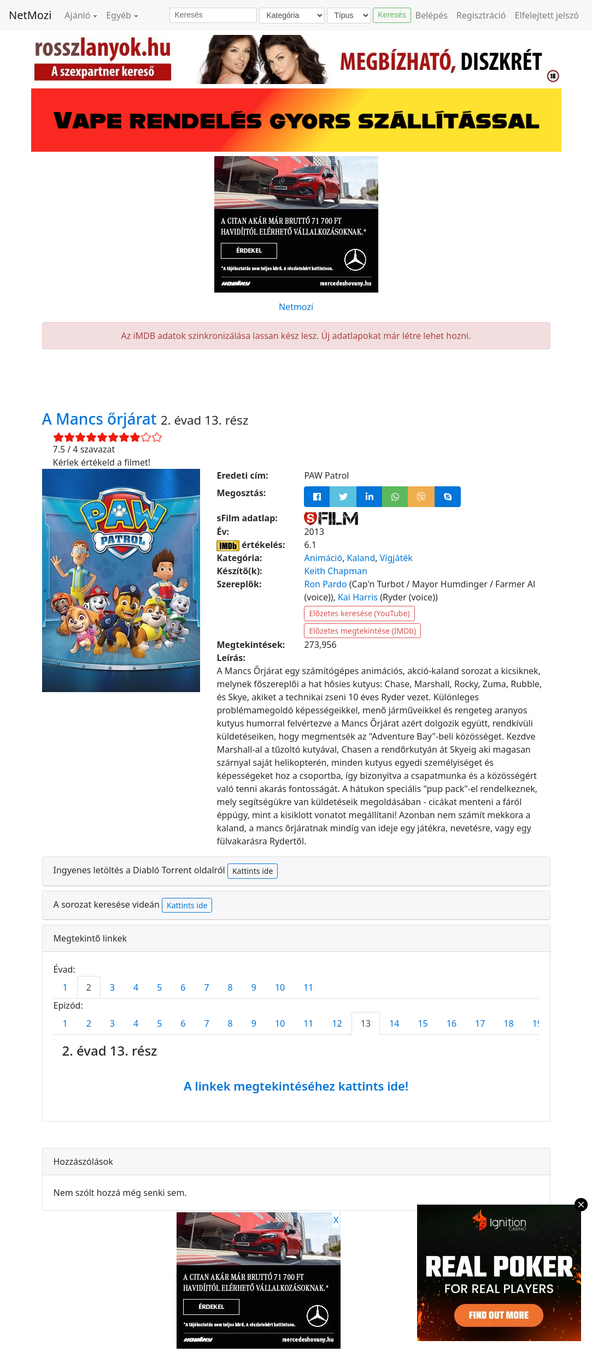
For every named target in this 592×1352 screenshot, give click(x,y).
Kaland (361, 558)
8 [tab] (230, 987)
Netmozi (296, 307)
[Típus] (349, 15)
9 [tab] (253, 987)
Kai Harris (358, 597)
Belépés (431, 15)
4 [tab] (135, 987)
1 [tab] (65, 987)
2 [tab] (88, 987)
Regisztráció (481, 15)
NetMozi (30, 15)
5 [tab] (159, 987)
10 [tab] (280, 987)
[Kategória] (292, 15)
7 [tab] (206, 987)
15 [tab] (422, 1023)
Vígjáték (396, 558)
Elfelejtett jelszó (547, 15)
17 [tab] (480, 1023)
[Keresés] (213, 15)
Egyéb (118, 15)
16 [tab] (451, 1023)
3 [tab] (112, 987)
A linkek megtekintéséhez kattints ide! (296, 1085)
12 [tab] (337, 1023)
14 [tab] (394, 1023)
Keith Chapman (335, 571)
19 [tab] (537, 1023)
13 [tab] (366, 1023)
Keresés (392, 14)
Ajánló (77, 15)
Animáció (323, 558)
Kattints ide (252, 871)
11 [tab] (308, 987)
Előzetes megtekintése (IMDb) (362, 631)
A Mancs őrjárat (101, 418)
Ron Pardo (325, 584)
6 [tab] (182, 987)
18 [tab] (508, 1023)
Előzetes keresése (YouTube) (359, 613)
